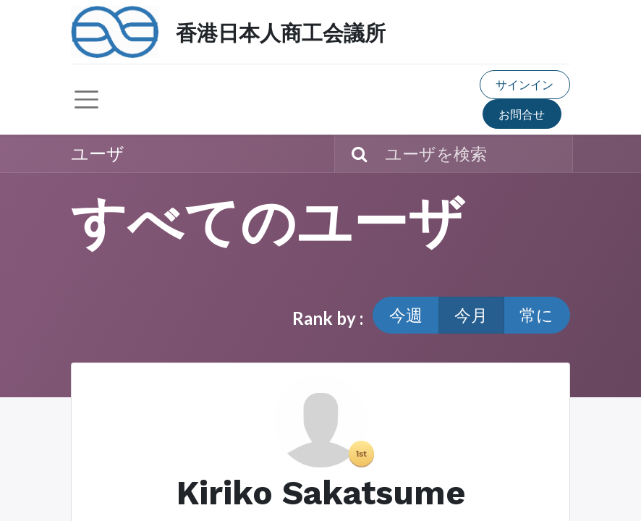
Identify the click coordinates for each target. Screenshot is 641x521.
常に (536, 315)
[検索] (352, 153)
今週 (406, 315)
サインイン (524, 84)
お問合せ (521, 114)
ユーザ (97, 153)
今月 (471, 315)
